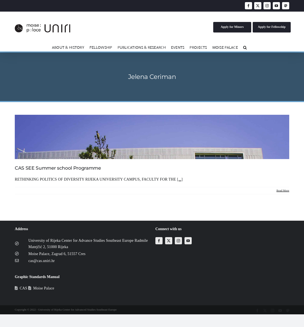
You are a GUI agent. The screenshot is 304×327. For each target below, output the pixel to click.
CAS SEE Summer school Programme (58, 168)
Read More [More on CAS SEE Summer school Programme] (282, 190)
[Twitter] (168, 240)
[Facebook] (159, 240)
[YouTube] (188, 240)
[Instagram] (178, 240)
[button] (245, 47)
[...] (180, 179)
